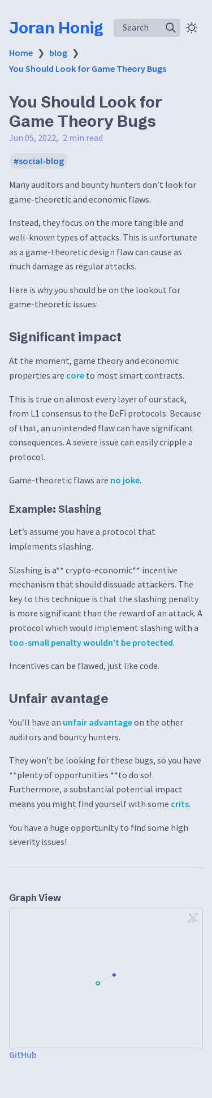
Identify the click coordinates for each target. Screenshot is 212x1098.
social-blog (41, 161)
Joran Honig (56, 27)
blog (58, 52)
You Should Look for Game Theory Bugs (87, 68)
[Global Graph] (193, 918)
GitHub (23, 1054)
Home (21, 52)
